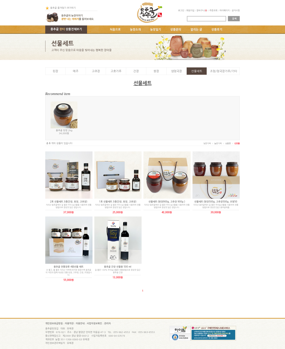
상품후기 (216, 29)
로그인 (181, 10)
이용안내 (80, 323)
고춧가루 (116, 71)
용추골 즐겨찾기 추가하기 (63, 8)
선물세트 (196, 71)
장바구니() (201, 10)
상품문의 (175, 29)
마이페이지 (225, 10)
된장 (55, 71)
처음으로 (115, 29)
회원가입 (190, 10)
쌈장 (156, 71)
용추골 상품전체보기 (66, 29)
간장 (136, 71)
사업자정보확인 (94, 323)
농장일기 (155, 29)
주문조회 (213, 10)
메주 (75, 71)
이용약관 (69, 323)
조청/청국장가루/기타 (223, 71)
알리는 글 (196, 29)
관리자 (107, 323)
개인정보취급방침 (54, 323)
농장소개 (135, 29)
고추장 (96, 71)
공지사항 (236, 10)
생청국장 (176, 71)
